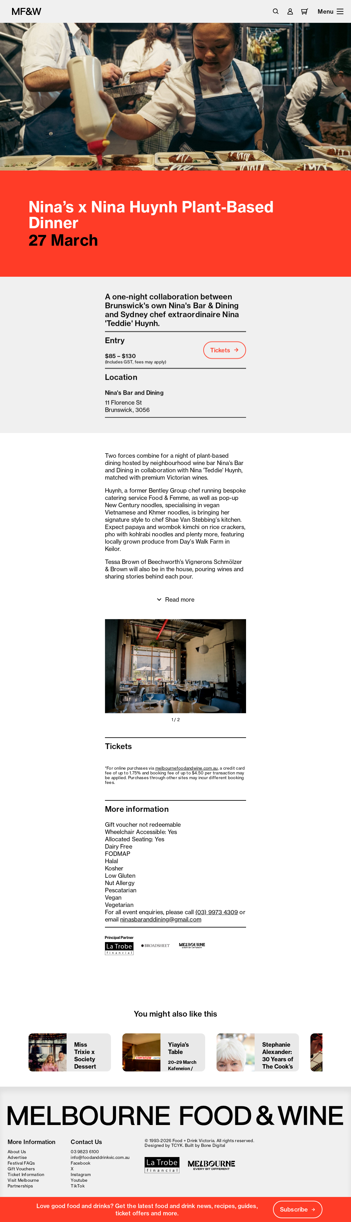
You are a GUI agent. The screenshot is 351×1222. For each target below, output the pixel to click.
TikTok (78, 1185)
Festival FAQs (21, 1163)
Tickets (224, 351)
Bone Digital (213, 1145)
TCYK (177, 1145)
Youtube (79, 1180)
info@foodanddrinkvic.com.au (100, 1157)
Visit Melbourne (23, 1180)
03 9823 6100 (85, 1151)
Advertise (17, 1157)
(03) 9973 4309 (216, 913)
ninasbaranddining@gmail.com (160, 920)
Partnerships (20, 1185)
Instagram (80, 1174)
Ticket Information (26, 1174)
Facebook (80, 1163)
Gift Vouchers (21, 1168)
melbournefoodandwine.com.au (186, 769)
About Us (17, 1151)
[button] (140, 667)
